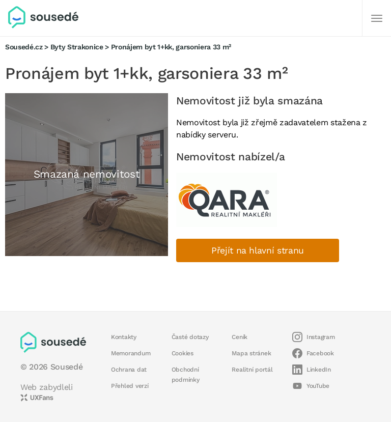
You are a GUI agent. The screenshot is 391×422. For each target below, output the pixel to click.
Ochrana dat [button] (129, 369)
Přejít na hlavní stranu (257, 250)
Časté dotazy (190, 337)
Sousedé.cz (24, 47)
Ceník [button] (239, 337)
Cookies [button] (182, 353)
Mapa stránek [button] (251, 353)
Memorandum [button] (130, 353)
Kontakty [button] (123, 337)
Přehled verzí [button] (130, 385)
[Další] (377, 18)
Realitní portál (252, 369)
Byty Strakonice (76, 47)
